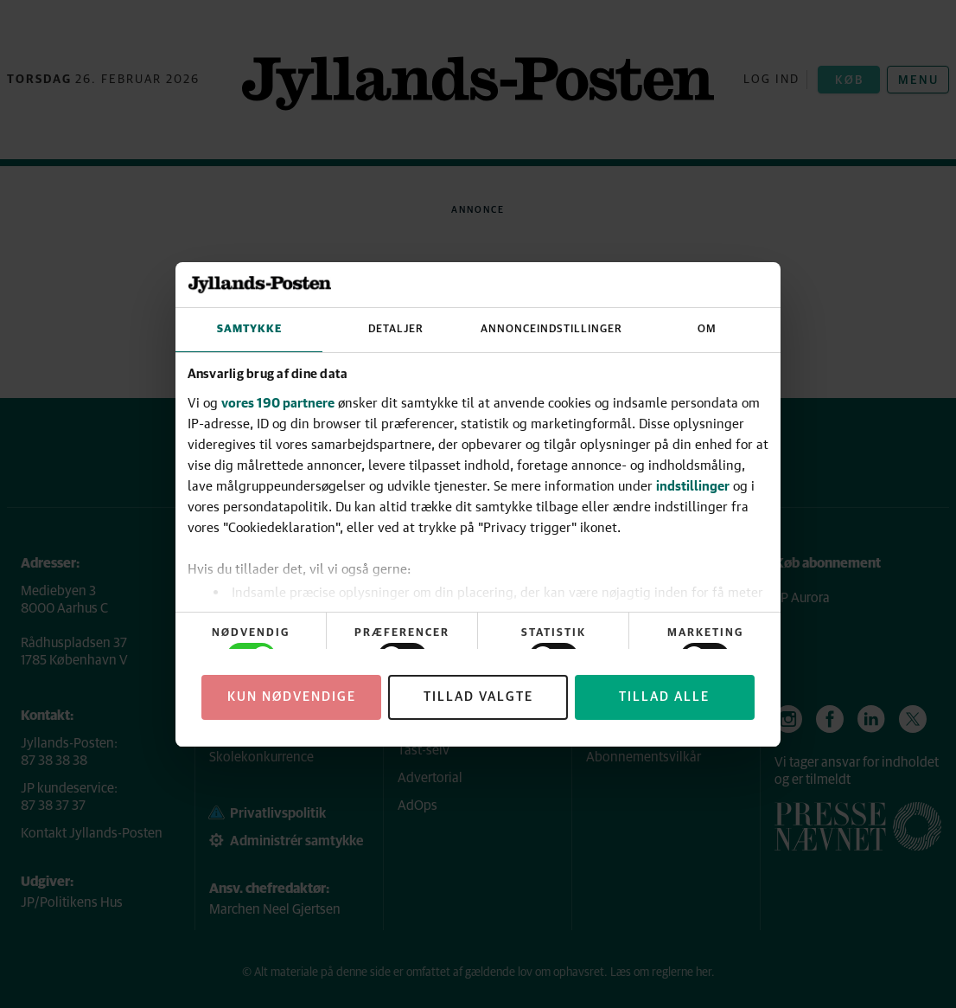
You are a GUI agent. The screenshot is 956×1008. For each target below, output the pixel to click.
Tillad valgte (478, 696)
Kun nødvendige (291, 696)
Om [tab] (707, 329)
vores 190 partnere (278, 402)
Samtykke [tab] (249, 329)
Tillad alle (664, 696)
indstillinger (693, 485)
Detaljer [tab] (396, 329)
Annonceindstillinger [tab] (551, 329)
